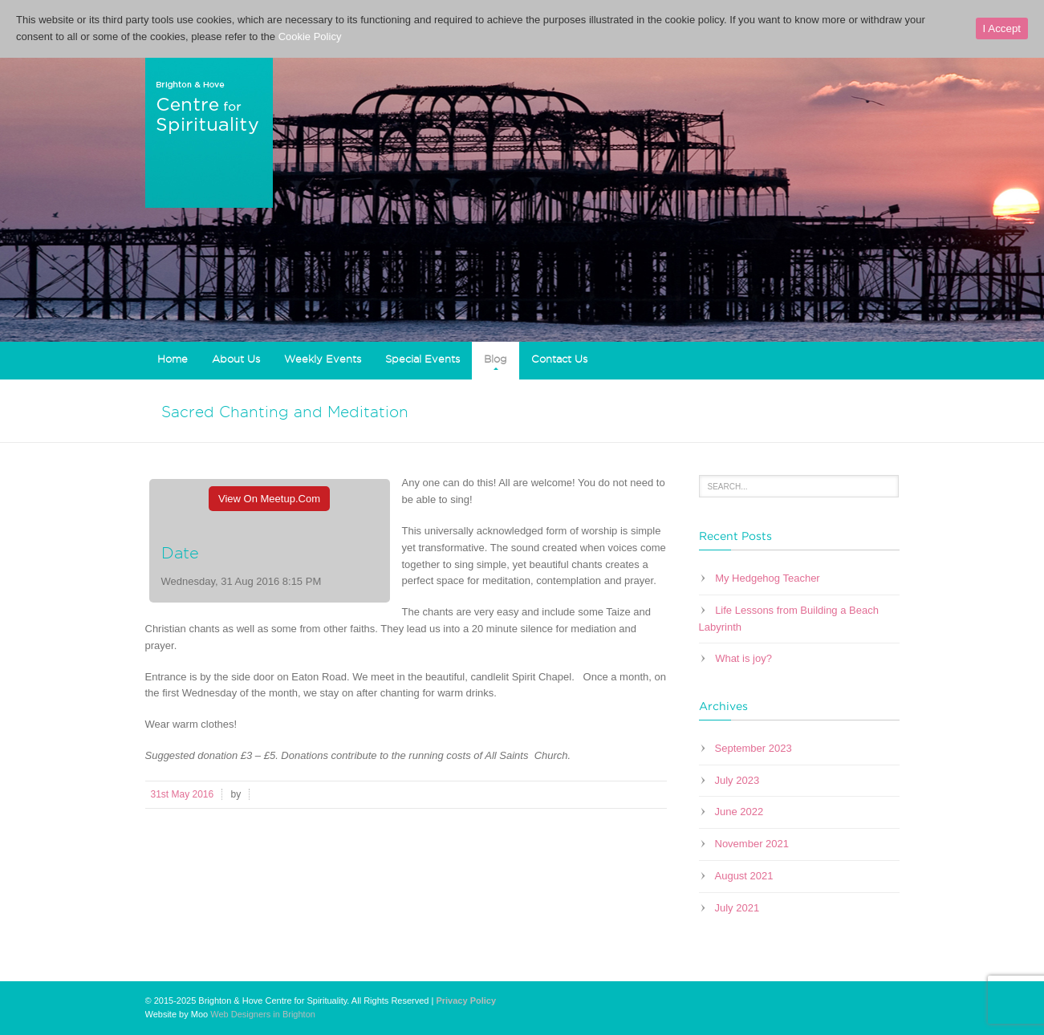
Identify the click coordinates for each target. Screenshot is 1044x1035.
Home (172, 358)
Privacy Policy (466, 1000)
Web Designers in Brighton (262, 1014)
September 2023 (753, 748)
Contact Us (559, 358)
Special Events (422, 358)
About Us (236, 358)
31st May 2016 (182, 794)
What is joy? (743, 658)
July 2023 (737, 780)
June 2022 (739, 812)
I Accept (1002, 28)
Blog (495, 358)
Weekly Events (322, 358)
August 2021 (744, 876)
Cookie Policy (310, 36)
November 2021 (752, 844)
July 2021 (737, 908)
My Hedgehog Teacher (767, 578)
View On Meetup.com (269, 499)
